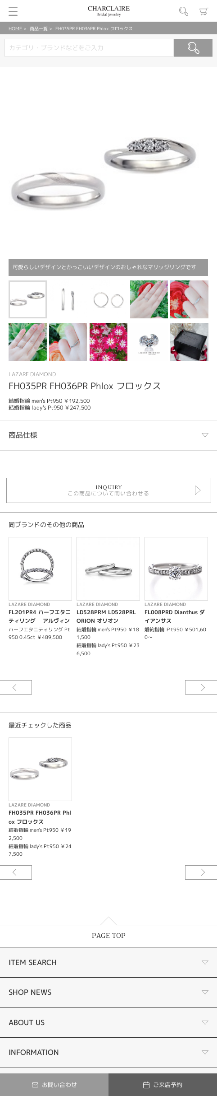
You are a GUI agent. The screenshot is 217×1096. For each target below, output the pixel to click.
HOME (15, 28)
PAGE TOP (109, 935)
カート (203, 11)
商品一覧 (39, 28)
